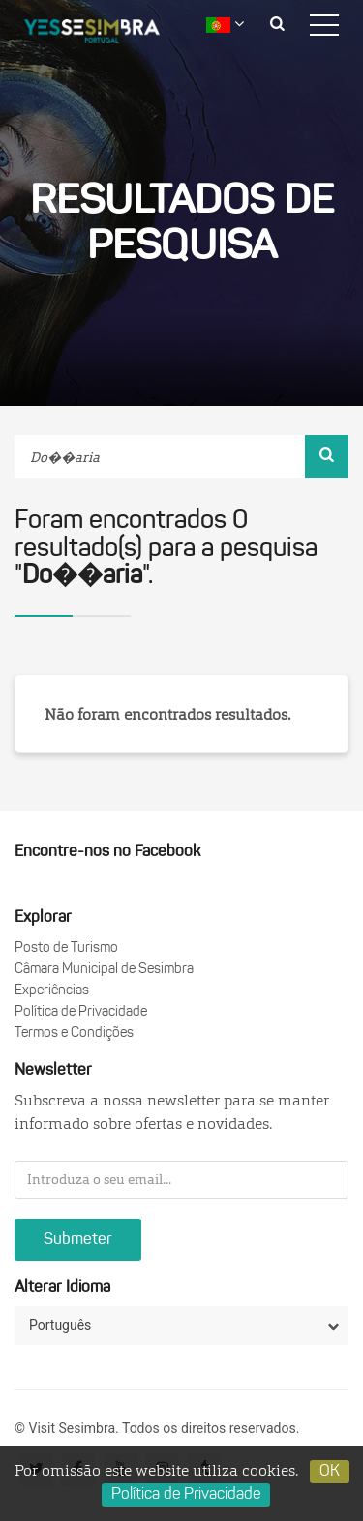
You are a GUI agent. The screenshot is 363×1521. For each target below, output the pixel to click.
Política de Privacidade (81, 1012)
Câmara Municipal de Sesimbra (104, 969)
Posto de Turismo (66, 948)
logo (106, 33)
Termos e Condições (74, 1033)
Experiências (52, 991)
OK (329, 1471)
